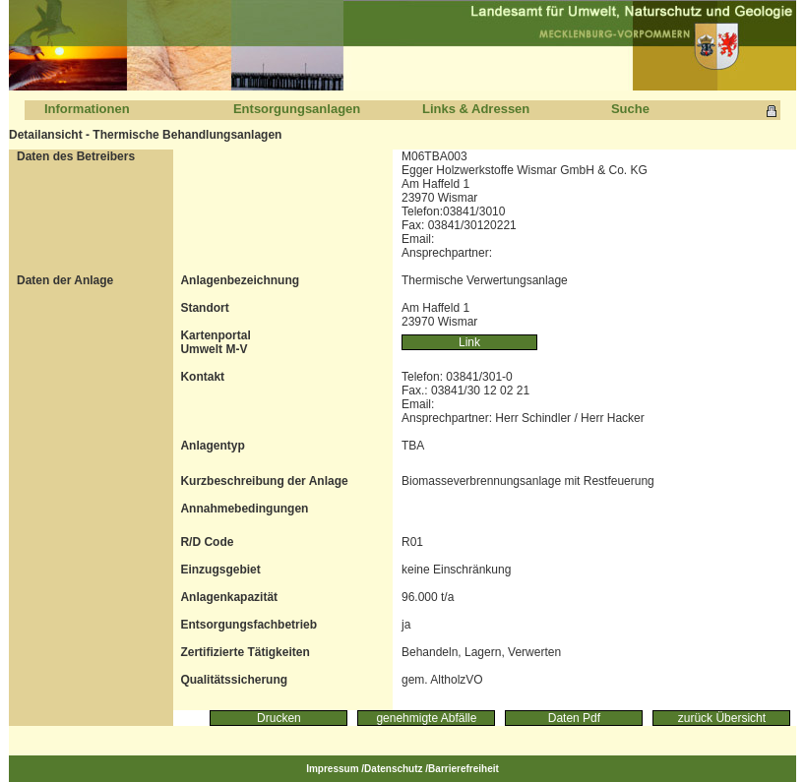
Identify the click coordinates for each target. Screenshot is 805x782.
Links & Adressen (475, 109)
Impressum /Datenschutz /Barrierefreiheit (402, 768)
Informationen (87, 109)
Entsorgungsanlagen (296, 109)
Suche (630, 109)
